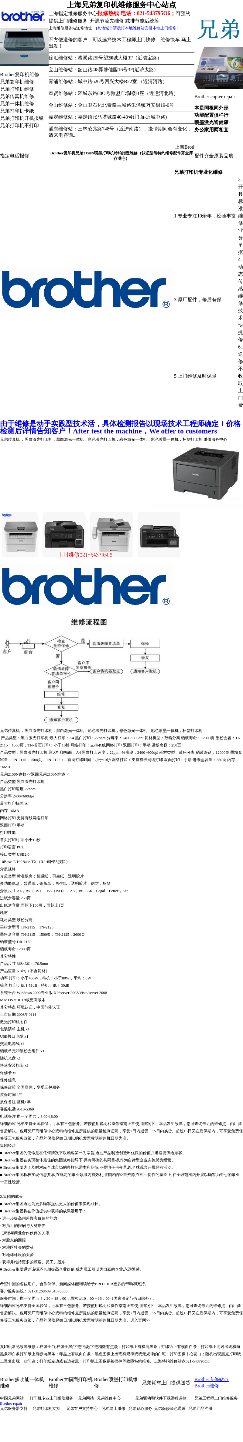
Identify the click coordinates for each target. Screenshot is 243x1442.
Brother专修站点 (211, 1379)
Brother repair (11, 1403)
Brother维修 (206, 1385)
